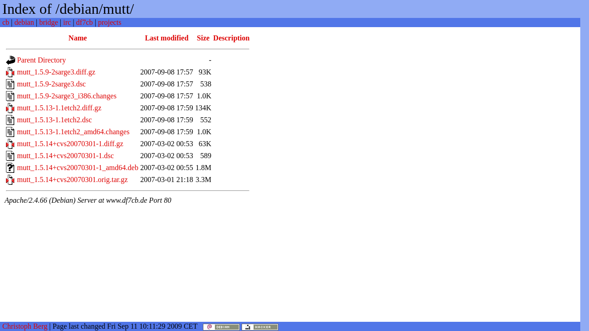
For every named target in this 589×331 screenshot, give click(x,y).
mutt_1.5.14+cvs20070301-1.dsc (65, 156)
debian (24, 22)
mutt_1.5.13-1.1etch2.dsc (54, 120)
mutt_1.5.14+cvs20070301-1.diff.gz (70, 144)
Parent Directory (41, 60)
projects (109, 22)
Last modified (167, 38)
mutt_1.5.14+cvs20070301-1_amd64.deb (78, 167)
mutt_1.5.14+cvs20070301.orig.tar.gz (72, 179)
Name (78, 38)
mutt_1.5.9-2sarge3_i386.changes (66, 96)
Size (203, 38)
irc (67, 22)
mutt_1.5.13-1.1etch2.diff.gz (59, 108)
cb (5, 22)
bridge (48, 22)
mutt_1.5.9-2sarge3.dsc (51, 84)
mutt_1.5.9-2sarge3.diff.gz (56, 72)
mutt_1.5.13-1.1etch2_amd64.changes (73, 132)
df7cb (84, 22)
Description (231, 38)
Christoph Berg (24, 326)
